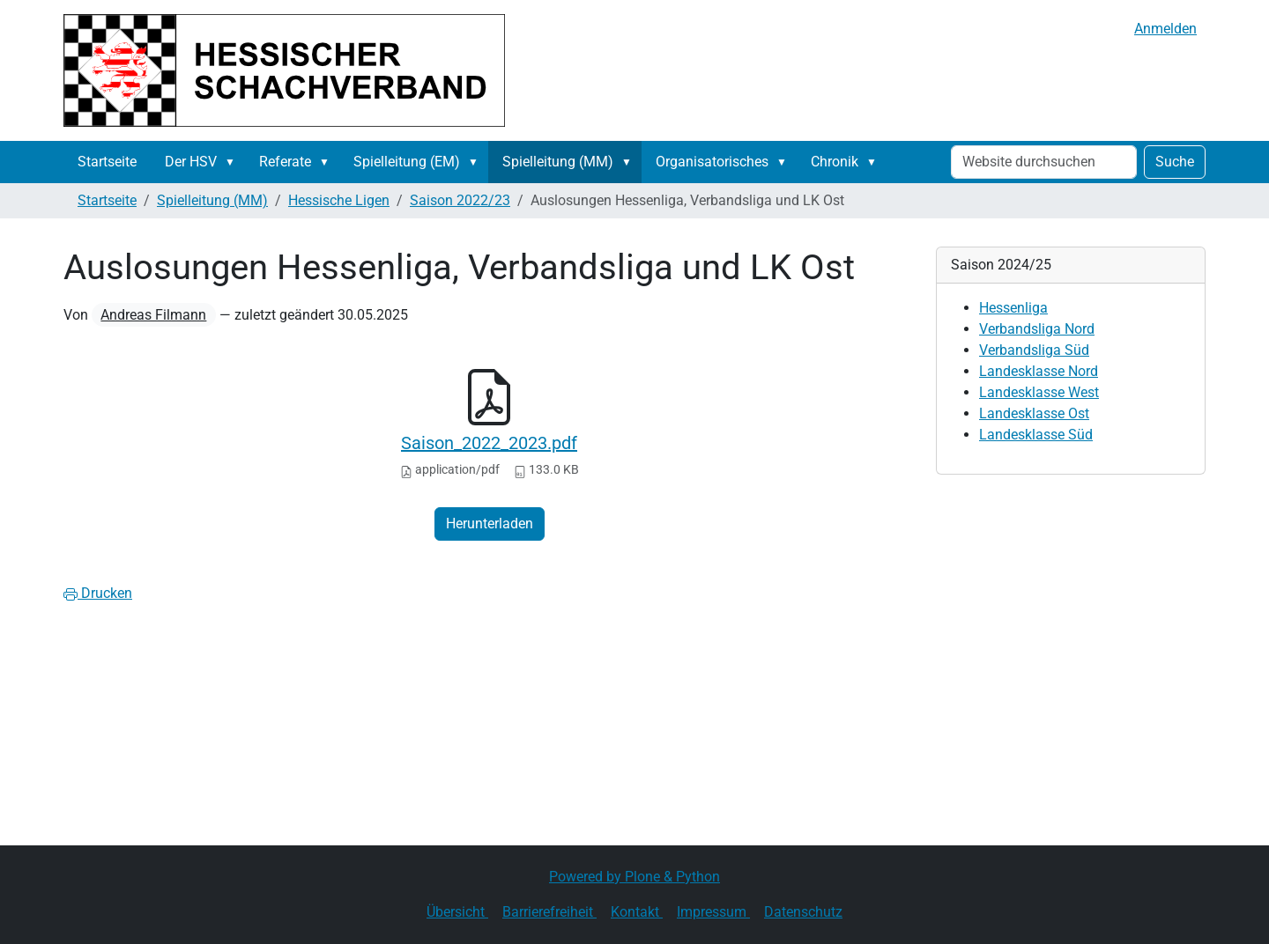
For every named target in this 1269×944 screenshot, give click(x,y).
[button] (233, 162)
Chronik (834, 161)
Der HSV (191, 161)
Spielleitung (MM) (557, 161)
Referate (285, 161)
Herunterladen (489, 523)
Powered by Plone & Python (634, 876)
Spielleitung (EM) (406, 161)
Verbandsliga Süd (1034, 350)
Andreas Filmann (153, 314)
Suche (1174, 161)
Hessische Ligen (339, 200)
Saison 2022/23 (460, 200)
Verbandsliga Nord (1037, 329)
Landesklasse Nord (1038, 371)
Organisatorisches (712, 161)
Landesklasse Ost (1034, 413)
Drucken (97, 593)
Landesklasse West (1039, 392)
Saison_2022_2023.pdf (489, 443)
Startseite (107, 161)
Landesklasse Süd (1036, 434)
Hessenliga (1013, 307)
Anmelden (1165, 28)
